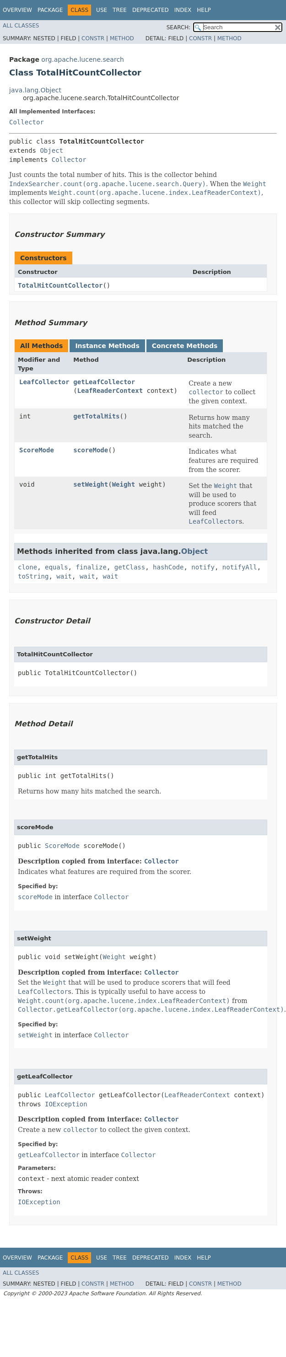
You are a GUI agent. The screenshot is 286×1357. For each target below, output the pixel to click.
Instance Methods (107, 345)
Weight (123, 484)
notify (203, 567)
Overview (17, 10)
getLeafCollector (104, 382)
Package (50, 10)
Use (101, 10)
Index (183, 10)
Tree (120, 10)
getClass (129, 567)
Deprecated (150, 10)
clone (27, 567)
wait (64, 576)
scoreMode (90, 450)
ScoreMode (36, 450)
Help (204, 10)
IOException (66, 1104)
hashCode (168, 567)
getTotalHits (96, 416)
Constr (92, 38)
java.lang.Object (35, 90)
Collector (26, 122)
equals (56, 567)
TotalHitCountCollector (60, 285)
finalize (91, 567)
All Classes (21, 25)
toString (33, 576)
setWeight (90, 484)
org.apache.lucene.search (82, 59)
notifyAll (239, 567)
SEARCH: (179, 27)
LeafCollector (44, 382)
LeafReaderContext (110, 390)
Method (122, 38)
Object (51, 150)
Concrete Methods (185, 345)
